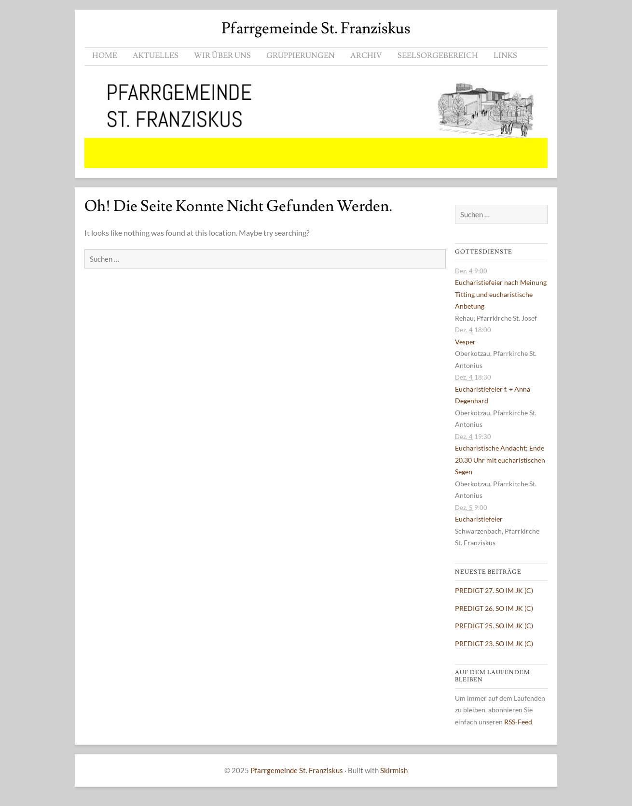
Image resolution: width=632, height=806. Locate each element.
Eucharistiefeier (479, 519)
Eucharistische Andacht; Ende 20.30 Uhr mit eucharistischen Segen (500, 460)
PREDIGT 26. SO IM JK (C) (494, 608)
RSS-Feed (518, 722)
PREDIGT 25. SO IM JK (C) (494, 626)
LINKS (505, 55)
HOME (104, 55)
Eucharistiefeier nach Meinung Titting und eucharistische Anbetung (501, 294)
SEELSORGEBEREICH (438, 55)
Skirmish (394, 770)
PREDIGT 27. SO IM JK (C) (494, 590)
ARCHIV (366, 55)
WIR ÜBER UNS (222, 55)
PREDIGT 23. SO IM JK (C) (494, 643)
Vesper (465, 342)
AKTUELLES (156, 55)
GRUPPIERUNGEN (300, 55)
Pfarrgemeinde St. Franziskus (316, 28)
